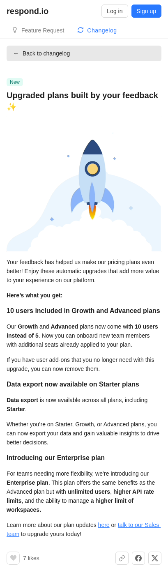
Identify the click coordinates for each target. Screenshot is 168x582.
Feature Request (42, 30)
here (104, 525)
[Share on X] (154, 558)
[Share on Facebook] (138, 558)
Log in (114, 11)
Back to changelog (41, 53)
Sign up (146, 11)
